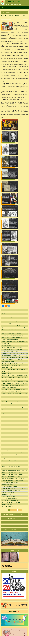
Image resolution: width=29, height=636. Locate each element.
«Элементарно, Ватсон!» (6, 338)
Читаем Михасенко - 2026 (7, 307)
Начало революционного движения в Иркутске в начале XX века (15, 201)
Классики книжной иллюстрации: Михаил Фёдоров (12, 239)
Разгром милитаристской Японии (9, 346)
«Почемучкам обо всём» (7, 269)
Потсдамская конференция (7, 352)
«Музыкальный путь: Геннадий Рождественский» (12, 249)
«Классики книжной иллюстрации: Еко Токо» (11, 366)
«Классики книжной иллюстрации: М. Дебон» (11, 380)
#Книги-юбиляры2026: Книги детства (9, 213)
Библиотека (14, 501)
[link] (14, 12)
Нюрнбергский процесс (7, 348)
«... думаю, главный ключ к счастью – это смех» (11, 354)
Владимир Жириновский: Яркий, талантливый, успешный (13, 259)
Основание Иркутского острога (8, 336)
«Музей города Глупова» (7, 320)
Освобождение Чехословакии (8, 374)
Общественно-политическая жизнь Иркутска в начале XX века (15, 217)
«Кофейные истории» (6, 263)
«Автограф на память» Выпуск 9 (8, 396)
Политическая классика (7, 257)
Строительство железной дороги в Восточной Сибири (13, 253)
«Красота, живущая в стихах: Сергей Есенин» (11, 392)
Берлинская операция (6, 384)
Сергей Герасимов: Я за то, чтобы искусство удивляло (13, 227)
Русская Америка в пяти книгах (8, 330)
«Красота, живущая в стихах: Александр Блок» (11, 362)
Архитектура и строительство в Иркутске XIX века (12, 237)
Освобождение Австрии (7, 394)
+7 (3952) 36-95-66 (14, 1)
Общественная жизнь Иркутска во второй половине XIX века (14, 265)
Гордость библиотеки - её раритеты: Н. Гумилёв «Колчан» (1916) (15, 267)
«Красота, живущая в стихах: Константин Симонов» (12, 364)
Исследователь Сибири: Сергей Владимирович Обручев (13, 314)
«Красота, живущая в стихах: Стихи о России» (11, 219)
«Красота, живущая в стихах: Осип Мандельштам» (12, 334)
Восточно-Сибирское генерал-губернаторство (11, 281)
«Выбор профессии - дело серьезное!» (10, 390)
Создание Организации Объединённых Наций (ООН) (13, 368)
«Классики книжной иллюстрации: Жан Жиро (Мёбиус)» (13, 285)
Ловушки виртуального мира (8, 303)
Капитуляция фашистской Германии (9, 376)
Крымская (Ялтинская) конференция (9, 388)
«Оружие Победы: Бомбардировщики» (10, 372)
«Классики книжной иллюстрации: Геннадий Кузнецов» (13, 344)
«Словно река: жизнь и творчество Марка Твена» (12, 358)
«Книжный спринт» (6, 261)
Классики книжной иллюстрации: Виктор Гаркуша (12, 223)
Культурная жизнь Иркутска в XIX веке (10, 241)
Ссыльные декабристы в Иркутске (9, 287)
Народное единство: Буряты (8, 251)
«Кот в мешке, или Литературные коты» (10, 293)
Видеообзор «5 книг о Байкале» (8, 207)
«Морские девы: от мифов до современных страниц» (13, 275)
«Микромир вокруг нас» (7, 221)
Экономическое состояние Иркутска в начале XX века (13, 225)
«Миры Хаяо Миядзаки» (6, 340)
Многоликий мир (5, 436)
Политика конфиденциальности (19, 624)
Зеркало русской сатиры (7, 322)
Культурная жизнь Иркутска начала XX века (11, 211)
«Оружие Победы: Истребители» (8, 386)
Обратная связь (16, 626)
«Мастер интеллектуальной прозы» (9, 277)
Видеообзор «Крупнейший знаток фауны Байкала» (12, 370)
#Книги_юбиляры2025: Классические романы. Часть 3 (13, 342)
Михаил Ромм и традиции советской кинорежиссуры (13, 324)
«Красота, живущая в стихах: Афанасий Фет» (11, 356)
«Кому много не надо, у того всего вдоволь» (11, 255)
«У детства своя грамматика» (8, 382)
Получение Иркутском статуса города (9, 326)
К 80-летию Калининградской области (10, 229)
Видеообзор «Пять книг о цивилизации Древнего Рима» (13, 279)
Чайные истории (5, 233)
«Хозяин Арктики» (5, 295)
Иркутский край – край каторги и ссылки (10, 308)
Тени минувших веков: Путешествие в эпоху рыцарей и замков (15, 297)
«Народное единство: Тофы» (8, 209)
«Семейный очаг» (5, 203)
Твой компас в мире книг (7, 235)
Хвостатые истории (6, 205)
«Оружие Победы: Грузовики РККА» (9, 350)
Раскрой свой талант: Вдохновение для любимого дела (13, 289)
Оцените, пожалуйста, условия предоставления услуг (14, 595)
